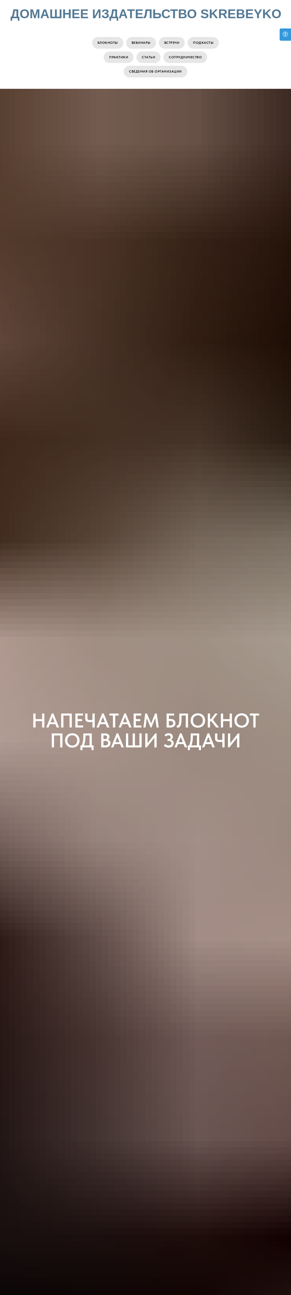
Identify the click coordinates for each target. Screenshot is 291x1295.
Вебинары (141, 43)
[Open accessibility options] (285, 34)
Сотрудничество (185, 57)
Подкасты (203, 43)
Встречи (172, 43)
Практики (118, 57)
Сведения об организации (155, 71)
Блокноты (107, 43)
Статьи (148, 57)
